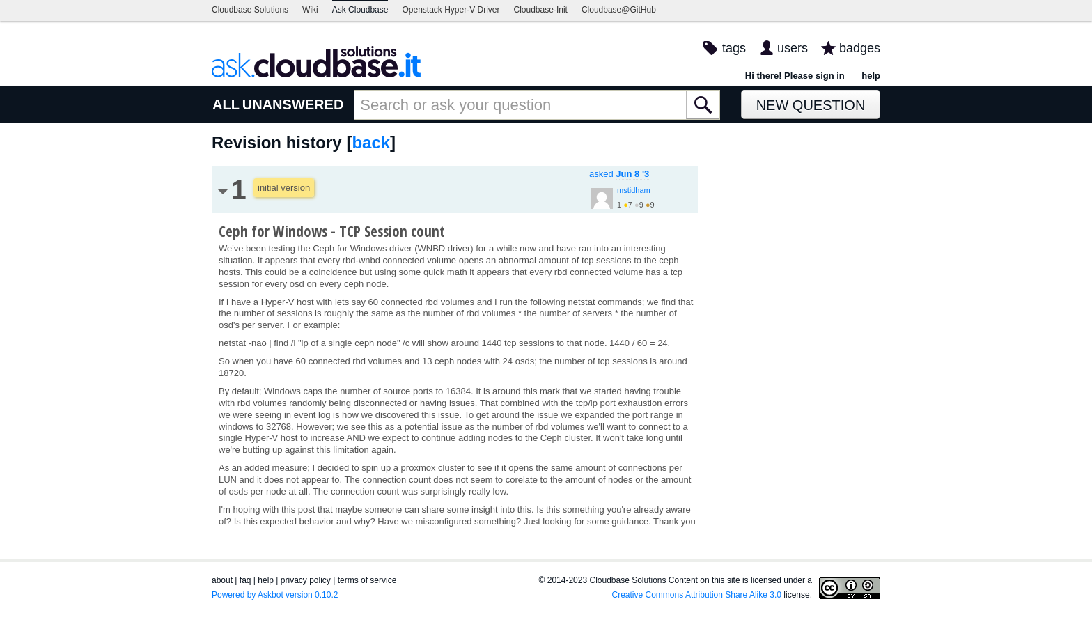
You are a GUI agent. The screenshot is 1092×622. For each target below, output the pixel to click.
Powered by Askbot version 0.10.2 (275, 595)
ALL (226, 104)
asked (619, 174)
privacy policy (306, 580)
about (222, 580)
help (870, 75)
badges (859, 48)
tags (734, 48)
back (371, 142)
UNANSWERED (293, 104)
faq (245, 580)
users (792, 48)
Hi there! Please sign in (795, 75)
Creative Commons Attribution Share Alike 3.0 (696, 595)
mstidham (633, 190)
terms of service (367, 580)
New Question (811, 105)
